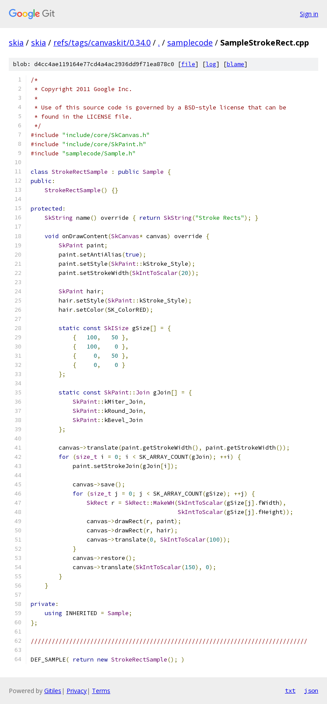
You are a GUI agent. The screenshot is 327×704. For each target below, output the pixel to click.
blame (235, 64)
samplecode (190, 42)
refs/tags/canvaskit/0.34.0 (102, 42)
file (188, 64)
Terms (101, 690)
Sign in (309, 14)
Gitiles (52, 690)
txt (290, 690)
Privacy (77, 690)
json (311, 690)
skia (16, 42)
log (211, 64)
